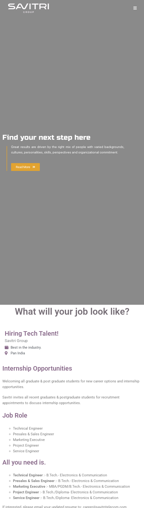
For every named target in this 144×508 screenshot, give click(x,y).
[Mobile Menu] (135, 8)
